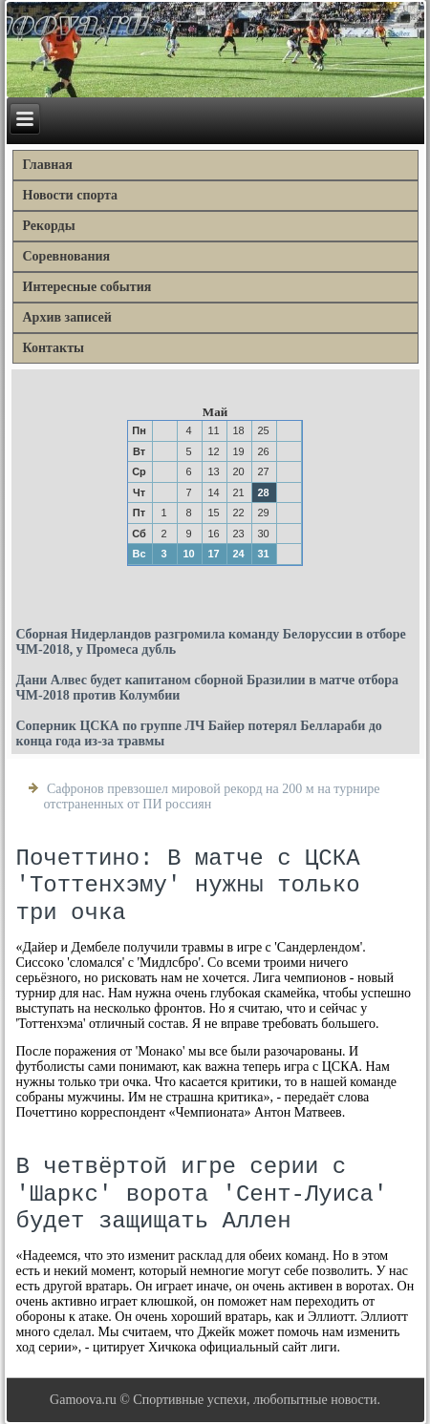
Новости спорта (70, 195)
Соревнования (67, 256)
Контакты (53, 348)
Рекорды (49, 226)
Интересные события (87, 287)
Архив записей (67, 317)
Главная (48, 164)
